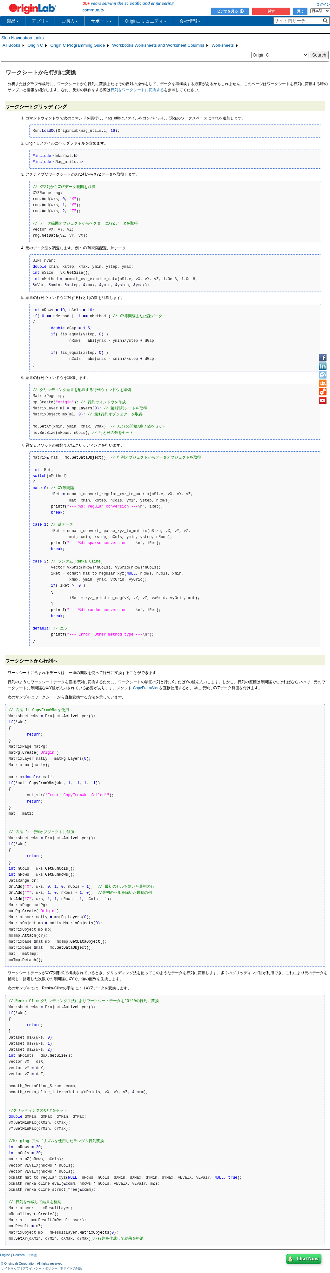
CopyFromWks (145, 688)
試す (271, 11)
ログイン (323, 4)
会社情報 (189, 21)
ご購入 (69, 21)
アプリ (40, 21)
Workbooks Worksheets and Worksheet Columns (158, 45)
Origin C (35, 45)
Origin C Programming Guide (77, 45)
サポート (101, 21)
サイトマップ (10, 1268)
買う (300, 11)
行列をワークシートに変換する (137, 90)
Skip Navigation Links (22, 37)
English (5, 1255)
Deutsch (19, 1255)
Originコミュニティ (145, 21)
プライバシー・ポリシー (40, 1268)
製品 (13, 21)
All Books (11, 45)
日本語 (32, 1255)
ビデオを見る (230, 11)
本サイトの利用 (71, 1268)
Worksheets (223, 45)
